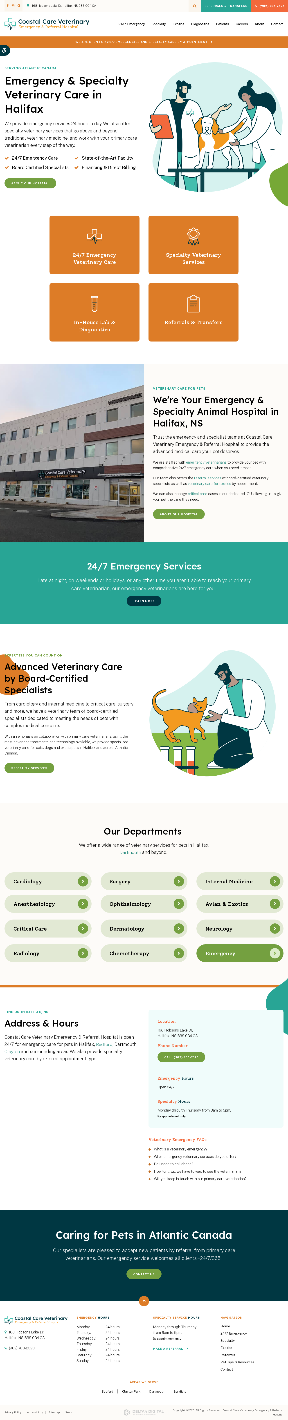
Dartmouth (130, 852)
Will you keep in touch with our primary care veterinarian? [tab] (200, 1179)
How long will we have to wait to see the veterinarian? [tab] (197, 1171)
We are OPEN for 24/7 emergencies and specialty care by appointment (141, 47)
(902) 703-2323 (268, 6)
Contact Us (144, 1274)
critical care (197, 494)
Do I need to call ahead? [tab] (173, 1164)
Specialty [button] (159, 27)
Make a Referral (168, 1348)
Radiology (28, 953)
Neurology (220, 928)
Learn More (144, 601)
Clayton (12, 1051)
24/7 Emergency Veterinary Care (94, 258)
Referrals (227, 1355)
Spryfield (179, 1391)
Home (225, 1326)
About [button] (259, 27)
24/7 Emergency (132, 27)
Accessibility (35, 1412)
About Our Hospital (30, 183)
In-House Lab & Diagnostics (94, 326)
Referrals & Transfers (216, 6)
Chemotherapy (131, 953)
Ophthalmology (132, 903)
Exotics (178, 27)
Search (69, 1412)
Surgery (121, 881)
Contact (277, 27)
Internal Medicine (230, 881)
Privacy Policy (12, 1412)
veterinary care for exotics (210, 484)
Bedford (104, 1044)
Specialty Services (29, 768)
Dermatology (128, 928)
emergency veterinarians (206, 462)
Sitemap (54, 1412)
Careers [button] (242, 27)
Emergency (221, 953)
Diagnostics (200, 27)
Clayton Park (131, 1391)
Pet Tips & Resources (237, 1362)
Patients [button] (222, 27)
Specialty (227, 1340)
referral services (207, 478)
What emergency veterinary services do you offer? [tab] (195, 1156)
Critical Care (32, 928)
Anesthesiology (36, 903)
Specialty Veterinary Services (194, 258)
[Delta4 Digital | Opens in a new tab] (143, 1412)
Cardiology (29, 881)
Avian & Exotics (228, 903)
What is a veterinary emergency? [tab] (180, 1149)
